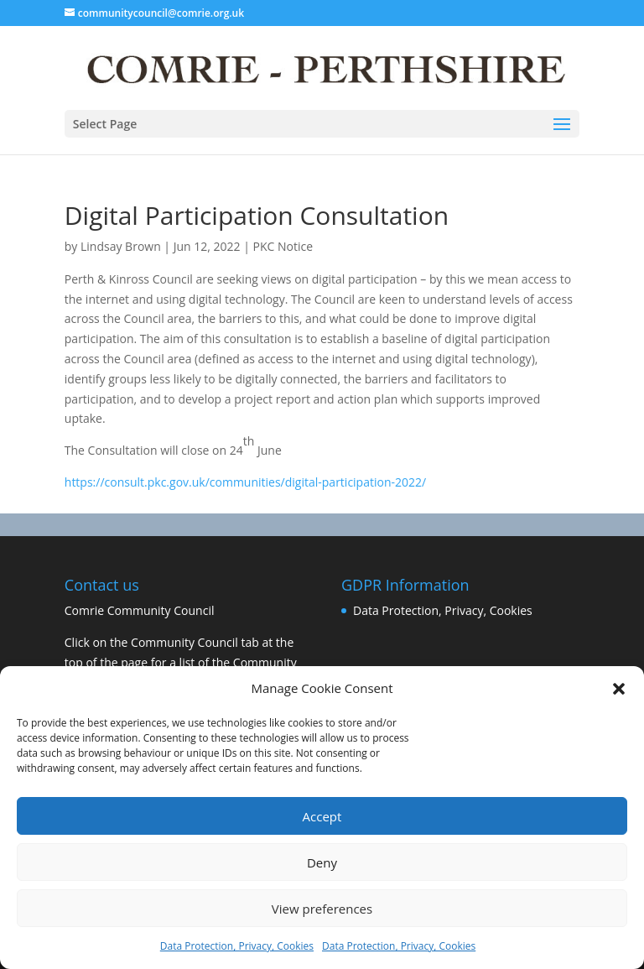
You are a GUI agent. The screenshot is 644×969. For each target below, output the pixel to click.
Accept (322, 816)
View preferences (322, 908)
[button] (618, 688)
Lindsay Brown (120, 246)
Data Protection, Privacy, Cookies (237, 946)
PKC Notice (283, 246)
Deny (322, 862)
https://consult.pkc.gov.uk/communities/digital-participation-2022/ (245, 482)
